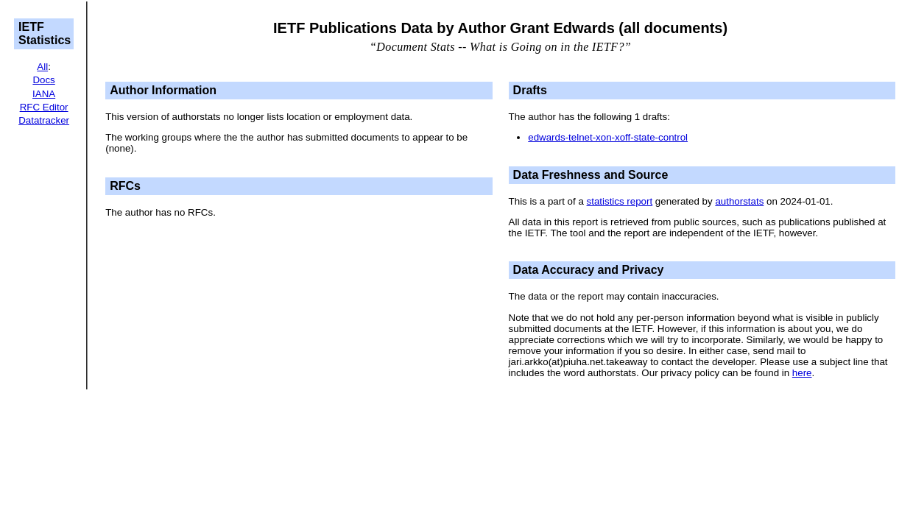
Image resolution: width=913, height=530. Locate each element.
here (802, 372)
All (42, 66)
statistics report (620, 201)
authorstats (739, 201)
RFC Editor (44, 107)
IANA (43, 93)
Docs (43, 79)
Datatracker (43, 120)
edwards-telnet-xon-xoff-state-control (608, 137)
